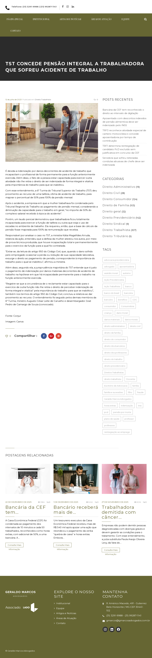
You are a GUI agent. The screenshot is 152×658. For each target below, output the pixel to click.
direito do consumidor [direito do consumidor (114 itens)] (115, 339)
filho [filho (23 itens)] (130, 392)
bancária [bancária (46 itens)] (128, 293)
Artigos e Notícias (70, 19)
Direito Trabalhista (43, 99)
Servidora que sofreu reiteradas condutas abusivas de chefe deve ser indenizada (124, 161)
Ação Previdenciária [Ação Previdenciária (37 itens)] (114, 280)
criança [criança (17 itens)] (107, 313)
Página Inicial (15, 19)
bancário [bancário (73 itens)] (108, 299)
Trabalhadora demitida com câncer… (119, 512)
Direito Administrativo (119, 186)
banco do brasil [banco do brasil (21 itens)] (111, 293)
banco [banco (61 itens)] (128, 286)
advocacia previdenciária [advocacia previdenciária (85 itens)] (116, 260)
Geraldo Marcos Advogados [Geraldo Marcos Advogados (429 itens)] (117, 399)
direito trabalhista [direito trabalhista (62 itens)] (112, 379)
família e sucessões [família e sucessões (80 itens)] (113, 392)
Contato (15, 30)
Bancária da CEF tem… (25, 509)
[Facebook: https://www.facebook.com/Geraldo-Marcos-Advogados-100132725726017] (118, 629)
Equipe (125, 19)
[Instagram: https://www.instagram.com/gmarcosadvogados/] (105, 629)
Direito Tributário (115, 236)
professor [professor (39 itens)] (129, 419)
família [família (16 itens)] (135, 386)
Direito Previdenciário (119, 217)
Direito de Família (116, 205)
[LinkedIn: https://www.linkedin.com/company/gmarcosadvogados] (112, 629)
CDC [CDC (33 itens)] (134, 299)
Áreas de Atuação (101, 19)
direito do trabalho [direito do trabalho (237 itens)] (113, 359)
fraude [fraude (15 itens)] (140, 392)
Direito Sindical (114, 224)
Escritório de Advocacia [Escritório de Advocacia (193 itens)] (115, 386)
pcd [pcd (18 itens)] (106, 412)
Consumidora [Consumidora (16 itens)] (127, 306)
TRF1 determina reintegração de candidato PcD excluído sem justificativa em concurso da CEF (121, 149)
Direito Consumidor (117, 199)
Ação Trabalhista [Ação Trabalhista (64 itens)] (112, 286)
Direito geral (112, 211)
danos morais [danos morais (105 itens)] (131, 319)
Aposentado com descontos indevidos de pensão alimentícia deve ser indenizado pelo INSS (124, 122)
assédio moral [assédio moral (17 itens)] (111, 273)
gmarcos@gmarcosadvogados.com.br (128, 620)
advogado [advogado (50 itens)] (109, 266)
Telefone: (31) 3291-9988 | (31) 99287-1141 (34, 6)
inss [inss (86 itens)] (139, 405)
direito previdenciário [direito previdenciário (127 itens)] (114, 366)
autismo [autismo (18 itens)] (127, 273)
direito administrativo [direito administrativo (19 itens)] (114, 326)
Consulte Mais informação (14, 545)
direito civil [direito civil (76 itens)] (135, 326)
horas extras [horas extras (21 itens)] (110, 405)
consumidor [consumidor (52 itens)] (110, 306)
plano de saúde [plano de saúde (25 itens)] (111, 419)
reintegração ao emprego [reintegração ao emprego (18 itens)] (117, 432)
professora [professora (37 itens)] (109, 425)
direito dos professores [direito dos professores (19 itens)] (115, 352)
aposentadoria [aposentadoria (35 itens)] (127, 266)
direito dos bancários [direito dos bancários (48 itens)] (114, 346)
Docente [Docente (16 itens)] (130, 379)
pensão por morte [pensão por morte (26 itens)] (122, 412)
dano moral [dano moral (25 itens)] (122, 313)
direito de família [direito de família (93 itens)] (112, 333)
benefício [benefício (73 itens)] (122, 299)
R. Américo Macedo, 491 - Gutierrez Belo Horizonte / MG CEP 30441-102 (126, 607)
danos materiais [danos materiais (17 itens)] (112, 319)
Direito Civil (111, 193)
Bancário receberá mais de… (76, 509)
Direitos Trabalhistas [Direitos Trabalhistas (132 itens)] (114, 372)
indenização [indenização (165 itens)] (127, 405)
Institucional (41, 19)
